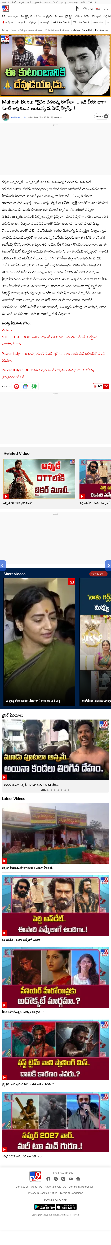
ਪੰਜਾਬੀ (55, 2)
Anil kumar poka (18, 117)
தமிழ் (63, 2)
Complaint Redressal (81, 1186)
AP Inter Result (61, 22)
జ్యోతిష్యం (33, 22)
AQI (90, 8)
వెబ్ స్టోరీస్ (96, 16)
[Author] (6, 117)
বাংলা (47, 2)
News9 (5, 2)
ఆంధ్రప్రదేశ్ (48, 16)
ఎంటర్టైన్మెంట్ (26, 16)
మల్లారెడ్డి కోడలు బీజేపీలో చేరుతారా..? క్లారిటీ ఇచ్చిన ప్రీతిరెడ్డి (33, 700)
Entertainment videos (57, 30)
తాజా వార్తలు (13, 16)
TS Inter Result (81, 22)
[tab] (43, 790)
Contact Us (22, 1186)
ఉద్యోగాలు (10, 22)
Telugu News (9, 30)
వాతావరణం (98, 22)
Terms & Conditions (71, 1193)
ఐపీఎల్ (38, 16)
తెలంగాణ (59, 16)
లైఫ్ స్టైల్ (69, 16)
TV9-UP (92, 2)
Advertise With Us (55, 1186)
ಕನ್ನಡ (21, 2)
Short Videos (14, 573)
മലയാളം (73, 2)
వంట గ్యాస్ (45, 22)
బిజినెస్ (87, 16)
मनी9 (83, 2)
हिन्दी (14, 2)
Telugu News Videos (30, 30)
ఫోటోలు (78, 16)
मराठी (29, 2)
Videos (7, 330)
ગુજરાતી (38, 2)
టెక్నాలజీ (21, 22)
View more (98, 573)
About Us (36, 1186)
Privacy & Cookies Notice (42, 1193)
